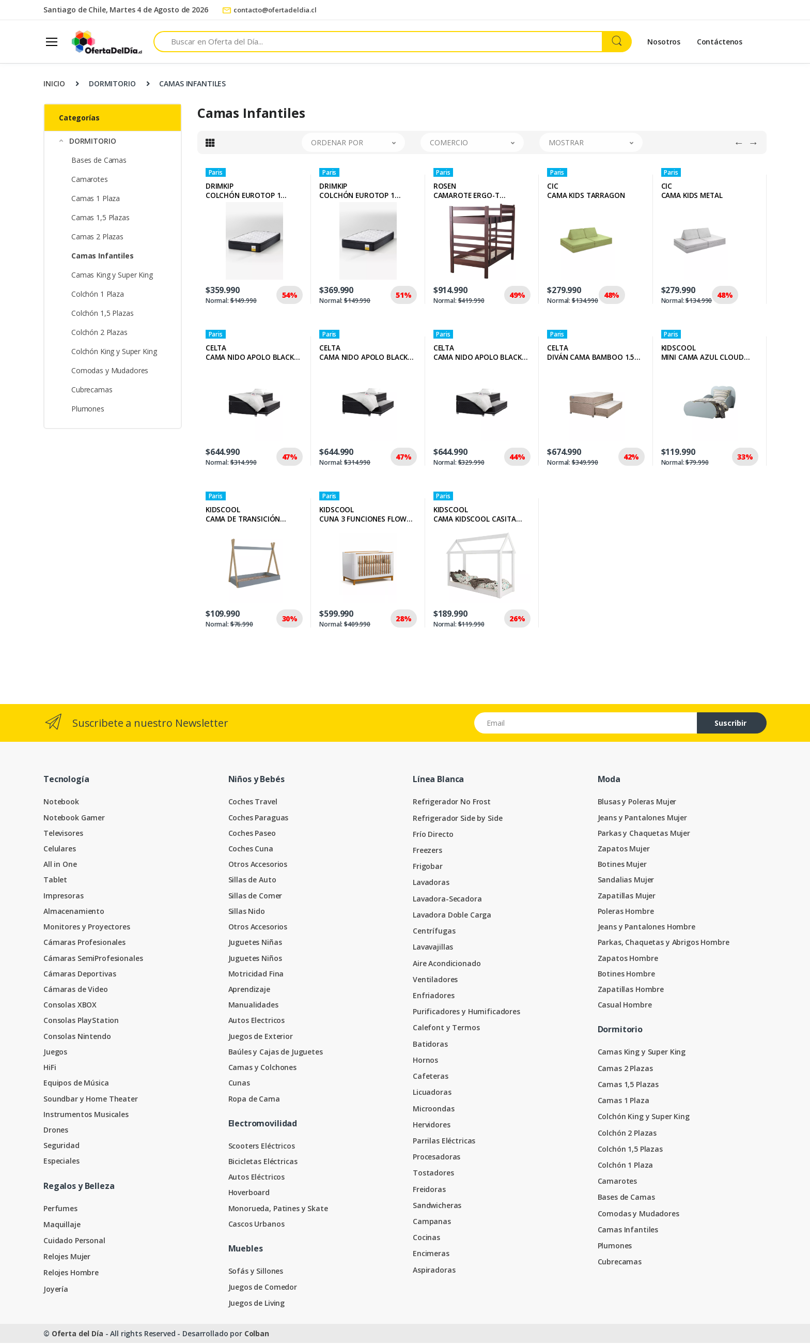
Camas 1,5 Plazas (100, 217)
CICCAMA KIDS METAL (692, 191)
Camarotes (89, 179)
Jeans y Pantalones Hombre (646, 928)
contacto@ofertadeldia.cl (269, 9)
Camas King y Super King (112, 275)
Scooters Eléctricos (261, 1147)
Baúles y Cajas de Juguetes (275, 1053)
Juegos (55, 1053)
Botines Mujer (622, 865)
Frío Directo (433, 835)
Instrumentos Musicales (86, 1115)
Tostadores (433, 1174)
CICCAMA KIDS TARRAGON (586, 191)
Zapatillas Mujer (627, 897)
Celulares (59, 849)
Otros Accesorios (258, 865)
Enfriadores (433, 996)
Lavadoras (431, 883)
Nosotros (663, 42)
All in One (60, 865)
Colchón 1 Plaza (97, 294)
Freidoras (429, 1190)
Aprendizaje (249, 990)
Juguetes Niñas (255, 943)
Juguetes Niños (255, 959)
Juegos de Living (256, 1304)
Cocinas (426, 1238)
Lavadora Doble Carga (452, 916)
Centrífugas (434, 932)
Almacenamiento (73, 912)
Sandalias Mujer (626, 880)
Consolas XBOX (70, 1006)
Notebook (61, 802)
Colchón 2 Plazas (99, 332)
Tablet (55, 880)
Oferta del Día (77, 1334)
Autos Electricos (256, 1021)
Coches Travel (252, 802)
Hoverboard (249, 1193)
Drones (55, 1131)
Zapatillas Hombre (631, 990)
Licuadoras (432, 1093)
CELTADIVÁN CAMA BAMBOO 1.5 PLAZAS (590, 353)
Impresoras (63, 897)
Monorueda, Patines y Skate (278, 1209)
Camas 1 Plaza (95, 198)
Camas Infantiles (628, 1230)
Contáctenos (719, 42)
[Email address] (585, 724)
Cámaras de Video (75, 990)
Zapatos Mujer (624, 849)
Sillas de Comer (255, 897)
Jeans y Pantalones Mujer (643, 818)
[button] (113, 140)
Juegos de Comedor (263, 1288)
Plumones (87, 409)
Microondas (434, 1109)
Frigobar (428, 867)
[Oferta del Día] (107, 41)
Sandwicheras (437, 1206)
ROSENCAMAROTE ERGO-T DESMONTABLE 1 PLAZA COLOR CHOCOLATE (473, 191)
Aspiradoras (434, 1271)
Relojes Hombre (71, 1273)
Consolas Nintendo (77, 1037)
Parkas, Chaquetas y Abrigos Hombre (663, 943)
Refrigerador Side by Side (457, 819)
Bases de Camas (99, 160)
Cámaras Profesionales (84, 943)
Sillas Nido (246, 912)
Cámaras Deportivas (79, 975)
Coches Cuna (250, 849)
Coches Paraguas (258, 818)
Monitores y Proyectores (86, 928)
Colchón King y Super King (114, 351)
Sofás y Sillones (256, 1272)
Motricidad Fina (256, 975)
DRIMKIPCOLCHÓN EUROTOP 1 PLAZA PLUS (357, 191)
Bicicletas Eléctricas (263, 1162)
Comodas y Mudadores (109, 370)
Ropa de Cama (254, 1100)
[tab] (210, 143)
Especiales (61, 1162)
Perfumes (60, 1209)
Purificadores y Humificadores (466, 1012)
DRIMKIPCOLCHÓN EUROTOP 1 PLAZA (243, 191)
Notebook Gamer (74, 818)
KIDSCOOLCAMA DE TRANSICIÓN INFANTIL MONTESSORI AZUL (244, 515)
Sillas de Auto (252, 880)
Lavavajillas (433, 948)
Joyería (55, 1290)
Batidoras (430, 1045)
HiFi (49, 1068)
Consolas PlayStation (81, 1021)
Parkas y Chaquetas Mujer (644, 834)
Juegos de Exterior (260, 1037)
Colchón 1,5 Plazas (102, 313)
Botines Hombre (626, 975)
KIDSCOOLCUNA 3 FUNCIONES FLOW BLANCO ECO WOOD (363, 515)
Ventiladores (435, 980)
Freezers (427, 851)
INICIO (54, 83)
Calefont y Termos (446, 1028)
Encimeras (431, 1254)
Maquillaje (62, 1225)
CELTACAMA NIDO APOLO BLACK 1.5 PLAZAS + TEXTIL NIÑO (250, 353)
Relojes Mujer (66, 1257)
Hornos (425, 1061)
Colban (256, 1334)
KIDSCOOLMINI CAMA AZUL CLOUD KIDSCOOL (702, 353)
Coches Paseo (252, 834)
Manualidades (253, 1006)
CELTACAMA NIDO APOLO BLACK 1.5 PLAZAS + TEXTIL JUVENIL (480, 353)
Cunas (239, 1084)
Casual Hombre (625, 1006)
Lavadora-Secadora (447, 900)
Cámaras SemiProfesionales (93, 959)
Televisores (63, 834)
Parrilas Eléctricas (444, 1142)
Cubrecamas (92, 389)
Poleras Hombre (626, 912)
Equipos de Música (76, 1084)
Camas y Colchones (262, 1068)
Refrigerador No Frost (452, 802)
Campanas (432, 1222)
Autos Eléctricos (256, 1178)
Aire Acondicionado (446, 964)
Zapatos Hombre (628, 959)
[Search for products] (377, 41)
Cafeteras (430, 1077)
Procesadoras (436, 1158)
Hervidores (431, 1126)
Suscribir (730, 724)
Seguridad (61, 1146)
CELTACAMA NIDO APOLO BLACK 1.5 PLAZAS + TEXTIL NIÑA (363, 353)
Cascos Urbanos (256, 1225)
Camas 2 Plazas (97, 236)
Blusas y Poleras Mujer (637, 802)
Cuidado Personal (74, 1241)
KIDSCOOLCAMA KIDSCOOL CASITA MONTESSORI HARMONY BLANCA (474, 515)
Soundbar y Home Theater (90, 1100)
